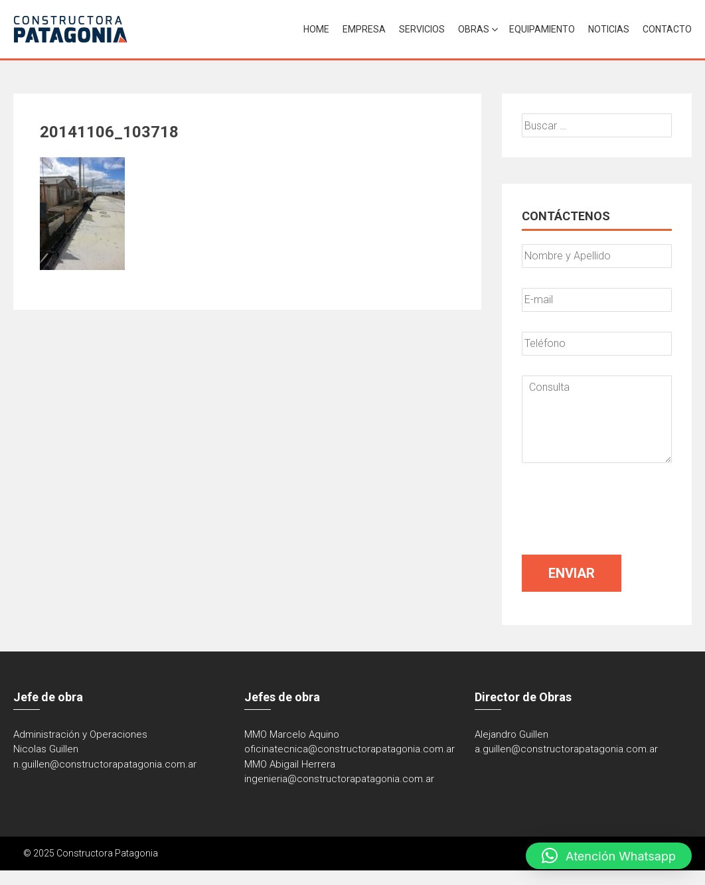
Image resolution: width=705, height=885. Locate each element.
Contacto (667, 29)
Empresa (364, 29)
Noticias (608, 29)
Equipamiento (542, 29)
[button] (609, 856)
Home (316, 29)
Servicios (422, 29)
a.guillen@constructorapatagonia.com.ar (566, 749)
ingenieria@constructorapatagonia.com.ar (339, 779)
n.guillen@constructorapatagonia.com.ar (104, 764)
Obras (473, 29)
